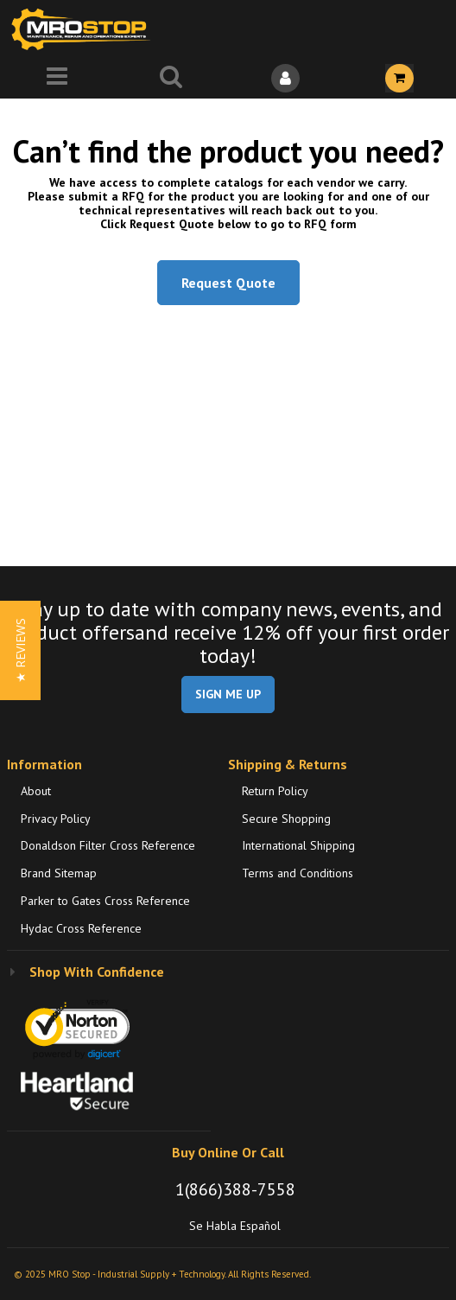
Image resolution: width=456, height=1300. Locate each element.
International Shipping (298, 845)
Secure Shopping (286, 818)
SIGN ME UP (228, 694)
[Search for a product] (171, 78)
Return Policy (275, 791)
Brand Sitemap (59, 873)
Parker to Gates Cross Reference (105, 900)
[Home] (84, 29)
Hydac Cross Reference (81, 928)
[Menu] (57, 78)
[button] (20, 650)
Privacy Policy (56, 818)
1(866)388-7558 (235, 1189)
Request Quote (228, 282)
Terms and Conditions (297, 873)
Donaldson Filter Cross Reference (108, 845)
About (36, 791)
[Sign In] (285, 78)
